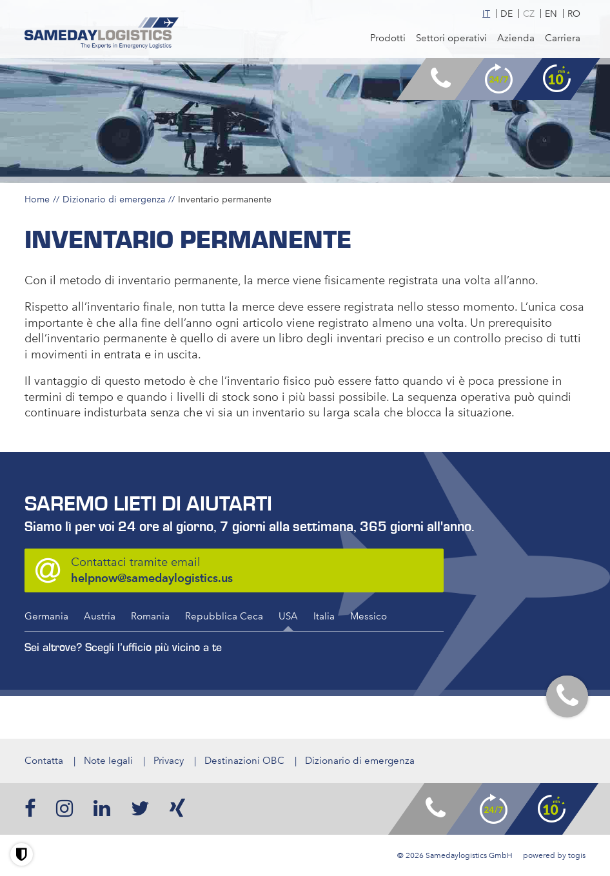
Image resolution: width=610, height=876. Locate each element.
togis (576, 855)
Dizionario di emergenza (114, 199)
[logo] (102, 33)
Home (37, 199)
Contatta (44, 760)
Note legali (108, 760)
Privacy (168, 760)
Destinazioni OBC (244, 760)
